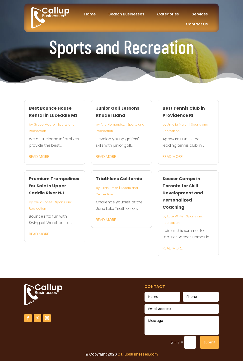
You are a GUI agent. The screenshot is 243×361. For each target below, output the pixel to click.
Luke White (175, 216)
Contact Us (197, 24)
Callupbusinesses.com (137, 354)
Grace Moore (44, 124)
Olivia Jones (43, 202)
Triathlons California (119, 179)
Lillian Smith (109, 188)
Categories (168, 14)
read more (39, 156)
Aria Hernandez (113, 124)
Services (200, 14)
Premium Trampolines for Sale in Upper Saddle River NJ (54, 186)
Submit (209, 342)
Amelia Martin (177, 124)
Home (90, 14)
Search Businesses (126, 14)
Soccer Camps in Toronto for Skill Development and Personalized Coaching (183, 193)
